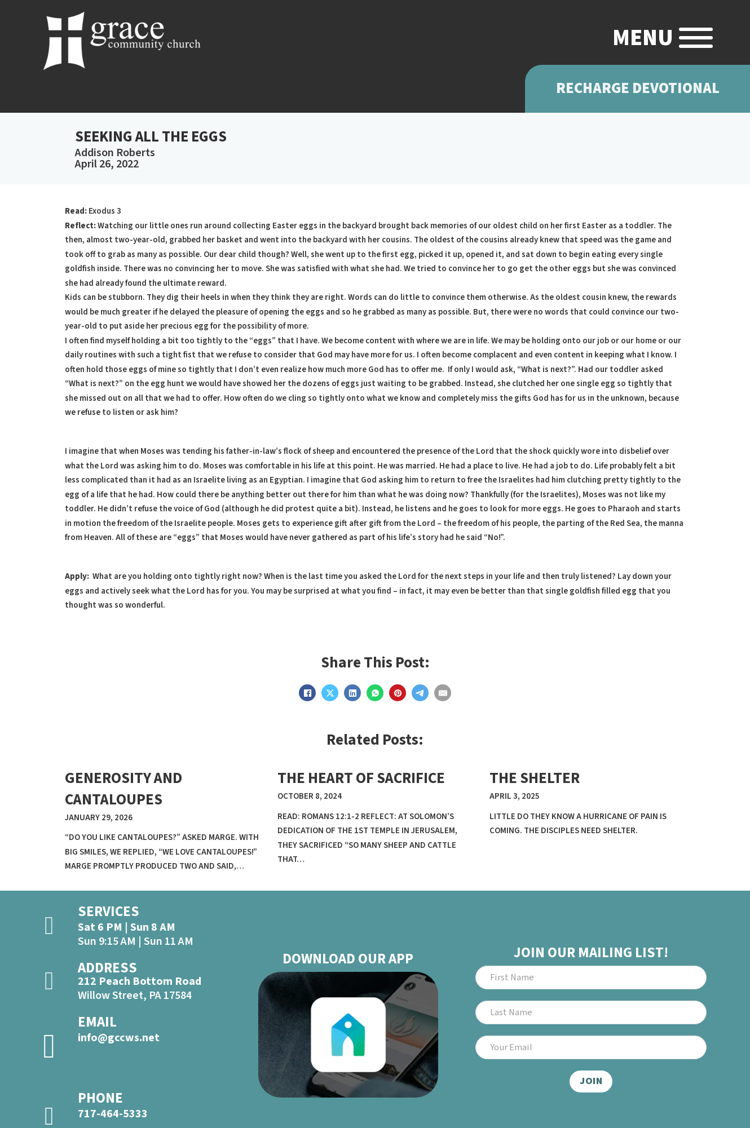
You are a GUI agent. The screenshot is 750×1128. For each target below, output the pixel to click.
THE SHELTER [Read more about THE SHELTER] (534, 778)
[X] (329, 692)
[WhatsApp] (375, 692)
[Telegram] (420, 692)
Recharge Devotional (638, 88)
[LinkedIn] (352, 692)
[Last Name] (590, 1012)
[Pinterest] (397, 692)
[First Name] (590, 977)
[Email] (442, 692)
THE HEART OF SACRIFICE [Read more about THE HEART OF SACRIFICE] (361, 778)
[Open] (696, 38)
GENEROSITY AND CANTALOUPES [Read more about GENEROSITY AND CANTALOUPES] (123, 789)
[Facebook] (307, 692)
